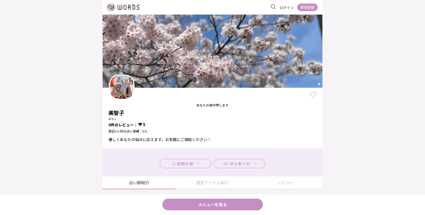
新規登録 (307, 7)
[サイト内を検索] (273, 7)
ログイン (287, 7)
